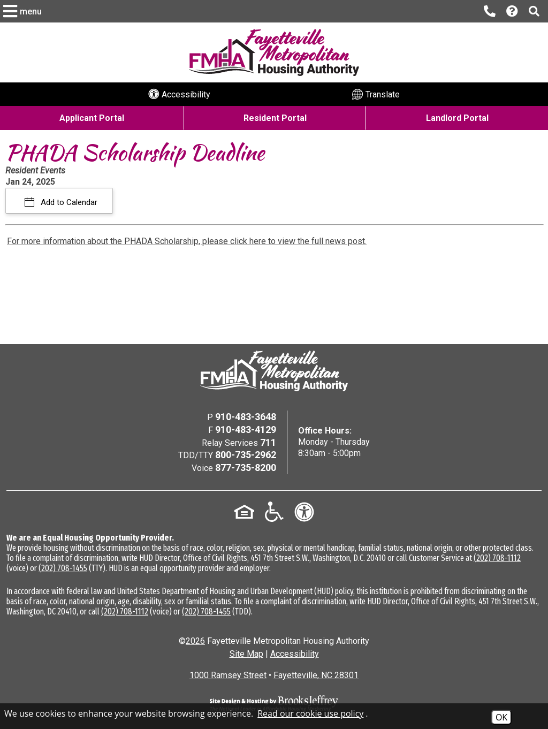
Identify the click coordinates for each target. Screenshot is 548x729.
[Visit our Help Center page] (512, 11)
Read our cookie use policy (310, 713)
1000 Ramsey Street (228, 675)
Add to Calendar (68, 202)
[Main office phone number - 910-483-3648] (490, 11)
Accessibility (294, 654)
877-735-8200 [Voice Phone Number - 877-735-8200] (245, 467)
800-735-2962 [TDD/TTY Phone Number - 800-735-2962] (245, 454)
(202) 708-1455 (63, 568)
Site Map (246, 654)
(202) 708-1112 (497, 558)
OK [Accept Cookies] (501, 717)
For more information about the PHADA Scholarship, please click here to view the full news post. (187, 241)
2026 (195, 641)
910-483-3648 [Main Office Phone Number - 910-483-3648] (245, 416)
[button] (23, 11)
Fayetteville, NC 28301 (316, 675)
